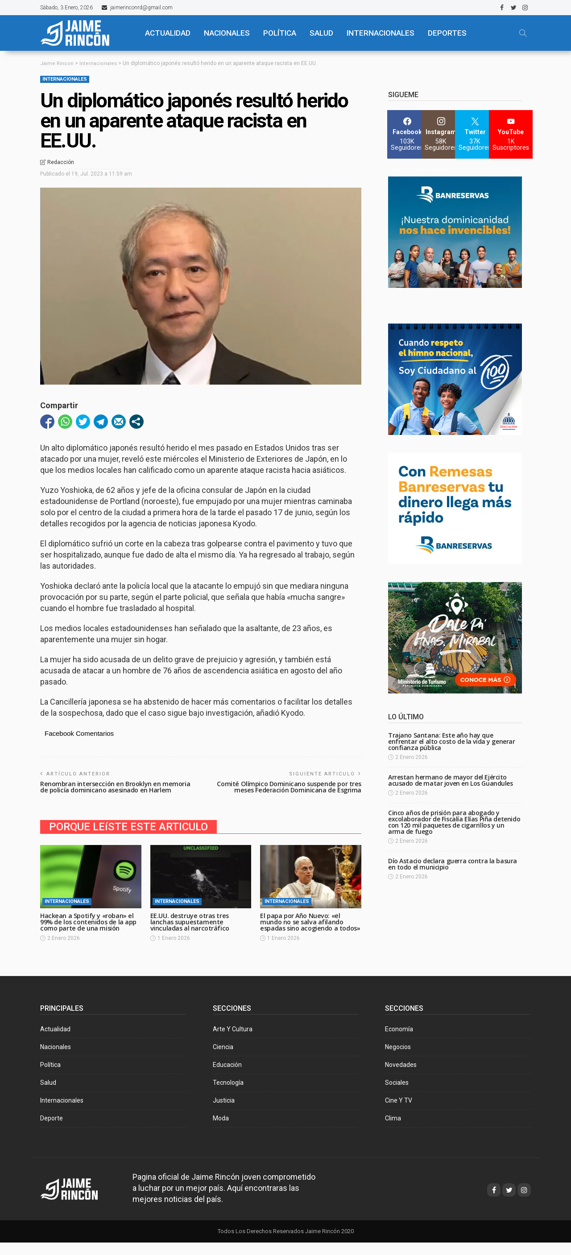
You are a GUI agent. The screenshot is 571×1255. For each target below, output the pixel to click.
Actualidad (55, 1041)
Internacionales (380, 33)
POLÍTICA (279, 33)
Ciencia (223, 1059)
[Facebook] (407, 134)
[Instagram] (441, 134)
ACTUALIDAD (167, 33)
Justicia (224, 1112)
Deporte (51, 1130)
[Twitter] (475, 134)
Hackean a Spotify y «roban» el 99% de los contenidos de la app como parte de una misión (88, 928)
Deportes (447, 33)
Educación (227, 1077)
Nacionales (55, 1059)
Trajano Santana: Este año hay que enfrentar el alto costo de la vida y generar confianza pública (451, 741)
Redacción (60, 162)
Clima (393, 1130)
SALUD (321, 33)
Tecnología (228, 1095)
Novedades (401, 1077)
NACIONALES (227, 33)
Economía (399, 1041)
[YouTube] (511, 134)
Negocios (398, 1059)
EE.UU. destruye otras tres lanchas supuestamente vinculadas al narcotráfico (191, 928)
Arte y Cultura (232, 1041)
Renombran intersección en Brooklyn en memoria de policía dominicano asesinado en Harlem (111, 790)
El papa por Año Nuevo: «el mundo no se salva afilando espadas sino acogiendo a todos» (303, 931)
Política (50, 1077)
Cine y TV (398, 1112)
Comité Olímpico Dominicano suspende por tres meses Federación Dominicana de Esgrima (286, 787)
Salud (48, 1095)
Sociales (397, 1095)
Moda (221, 1130)
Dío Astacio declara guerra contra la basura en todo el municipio (452, 864)
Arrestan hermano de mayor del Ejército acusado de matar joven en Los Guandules (450, 780)
